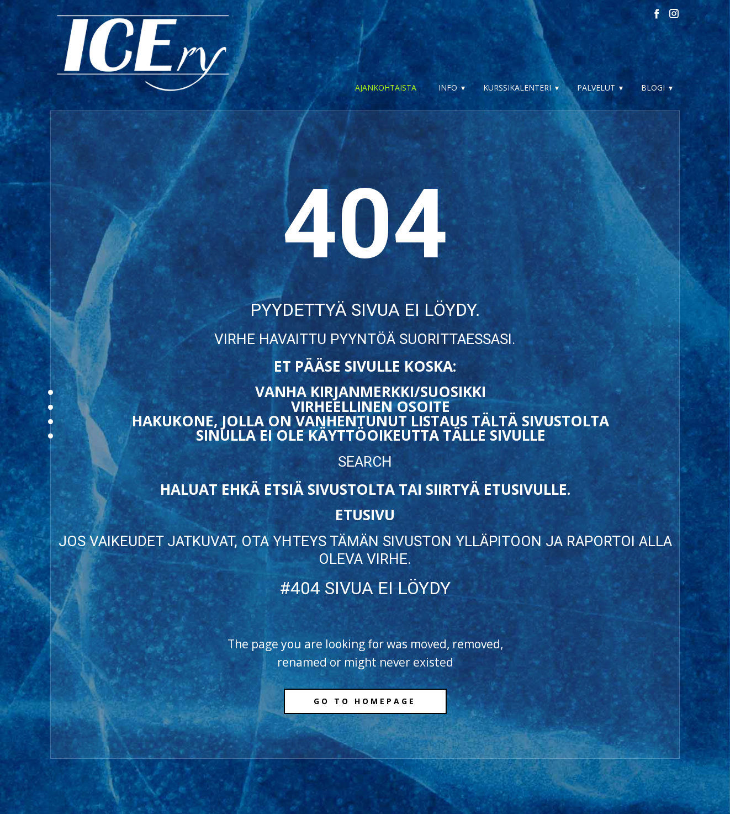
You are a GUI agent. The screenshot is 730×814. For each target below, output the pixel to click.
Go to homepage (365, 701)
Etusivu (365, 515)
